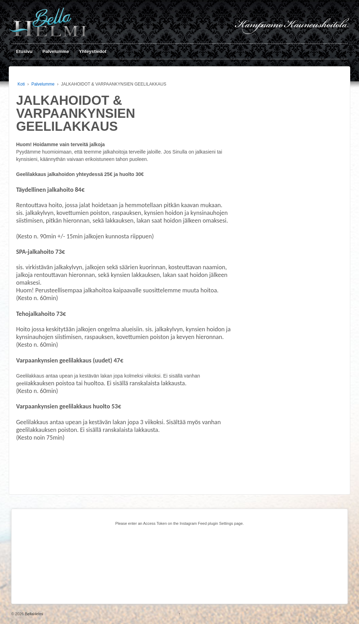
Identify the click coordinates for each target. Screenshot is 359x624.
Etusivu (24, 51)
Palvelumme (55, 51)
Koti (21, 84)
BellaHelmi (33, 614)
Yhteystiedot (92, 51)
